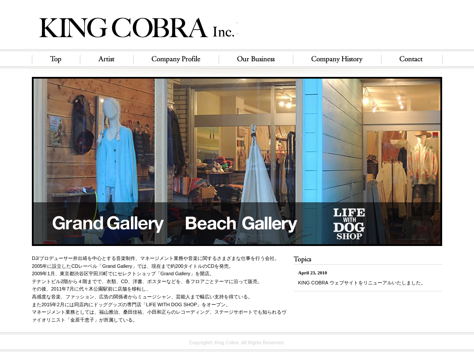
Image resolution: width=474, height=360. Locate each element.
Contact (414, 58)
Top (53, 58)
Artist (106, 58)
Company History (337, 58)
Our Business (256, 58)
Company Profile (176, 58)
